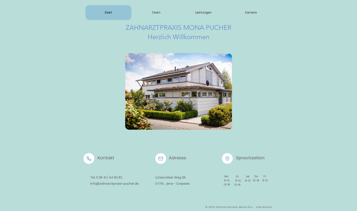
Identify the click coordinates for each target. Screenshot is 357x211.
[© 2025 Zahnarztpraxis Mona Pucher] (230, 207)
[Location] (227, 158)
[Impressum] (265, 207)
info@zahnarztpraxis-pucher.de (114, 183)
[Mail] (160, 158)
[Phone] (88, 158)
